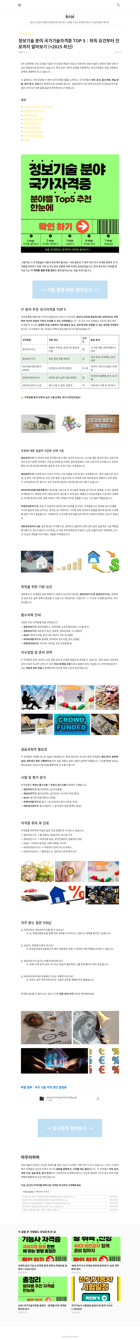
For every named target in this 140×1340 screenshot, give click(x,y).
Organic (75, 1336)
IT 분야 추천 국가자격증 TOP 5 (39, 106)
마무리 (27, 140)
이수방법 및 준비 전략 (34, 119)
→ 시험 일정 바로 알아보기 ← (70, 289)
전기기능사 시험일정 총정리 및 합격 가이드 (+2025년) (42, 1206)
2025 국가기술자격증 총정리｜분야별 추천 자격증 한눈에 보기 (45, 1203)
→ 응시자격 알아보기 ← (70, 1128)
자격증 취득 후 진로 (33, 131)
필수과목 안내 (30, 115)
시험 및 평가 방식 (32, 127)
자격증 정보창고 (26, 33)
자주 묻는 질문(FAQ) (33, 135)
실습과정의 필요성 (32, 123)
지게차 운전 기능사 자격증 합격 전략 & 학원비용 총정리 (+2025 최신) (47, 1196)
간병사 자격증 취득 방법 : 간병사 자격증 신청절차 (40, 1210)
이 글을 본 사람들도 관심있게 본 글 (37, 1232)
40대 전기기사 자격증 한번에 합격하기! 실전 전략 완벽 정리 (44, 1200)
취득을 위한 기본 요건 (34, 111)
